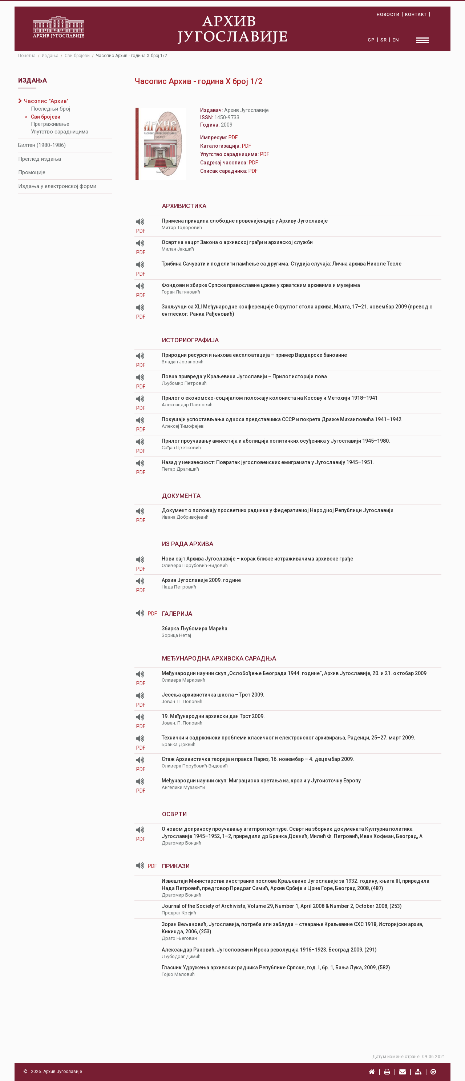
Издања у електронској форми (57, 186)
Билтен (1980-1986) (42, 145)
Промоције (31, 172)
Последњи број (50, 108)
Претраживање (50, 124)
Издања (50, 55)
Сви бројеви (45, 117)
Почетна (27, 55)
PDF (141, 231)
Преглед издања (39, 159)
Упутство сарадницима (59, 131)
